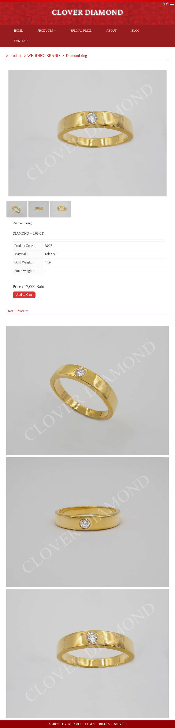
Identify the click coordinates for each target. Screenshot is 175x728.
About (111, 30)
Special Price (81, 30)
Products (46, 30)
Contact (21, 41)
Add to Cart (24, 294)
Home (18, 30)
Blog (135, 30)
